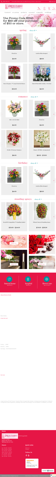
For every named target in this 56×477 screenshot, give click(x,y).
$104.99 (14, 89)
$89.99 (42, 59)
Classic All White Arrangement (41, 150)
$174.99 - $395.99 (41, 227)
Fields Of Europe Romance (14, 150)
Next (54, 48)
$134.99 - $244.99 (14, 227)
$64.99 (14, 59)
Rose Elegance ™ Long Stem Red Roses (14, 83)
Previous (2, 48)
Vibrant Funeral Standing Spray (41, 222)
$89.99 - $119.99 (42, 155)
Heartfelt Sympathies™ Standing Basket (14, 222)
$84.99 (14, 155)
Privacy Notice (35, 475)
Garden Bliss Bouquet (42, 53)
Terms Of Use (28, 475)
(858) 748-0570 (6, 1)
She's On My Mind (14, 119)
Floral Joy (14, 53)
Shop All (32, 30)
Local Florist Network (43, 475)
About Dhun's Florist (6, 295)
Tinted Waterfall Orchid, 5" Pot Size (41, 83)
